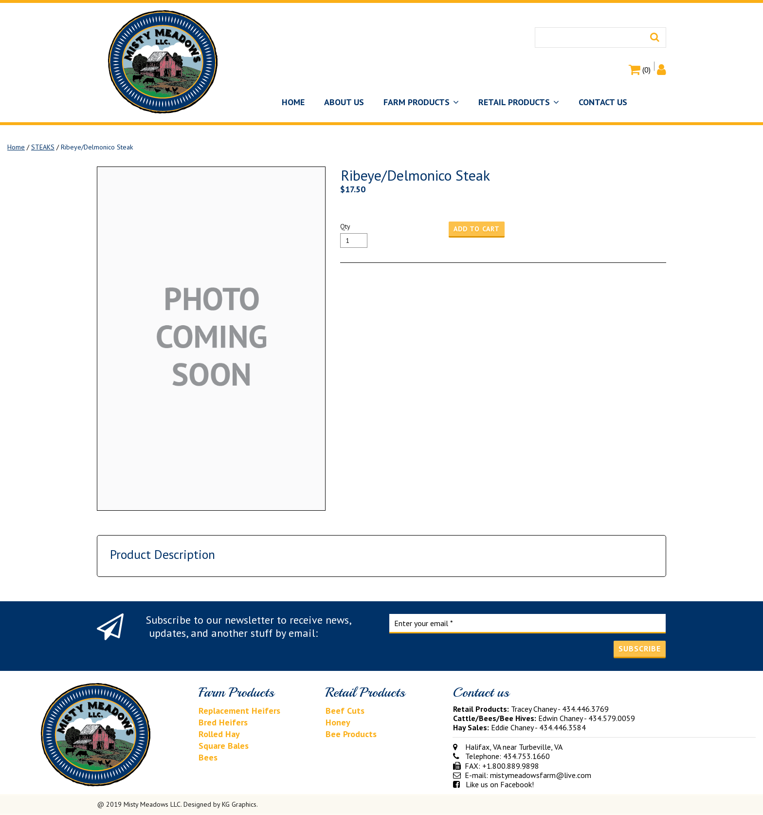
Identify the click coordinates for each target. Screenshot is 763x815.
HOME (293, 102)
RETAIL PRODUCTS (518, 102)
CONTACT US (603, 102)
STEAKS (42, 147)
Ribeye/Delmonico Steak (97, 147)
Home (16, 147)
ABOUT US (344, 102)
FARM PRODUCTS (421, 102)
